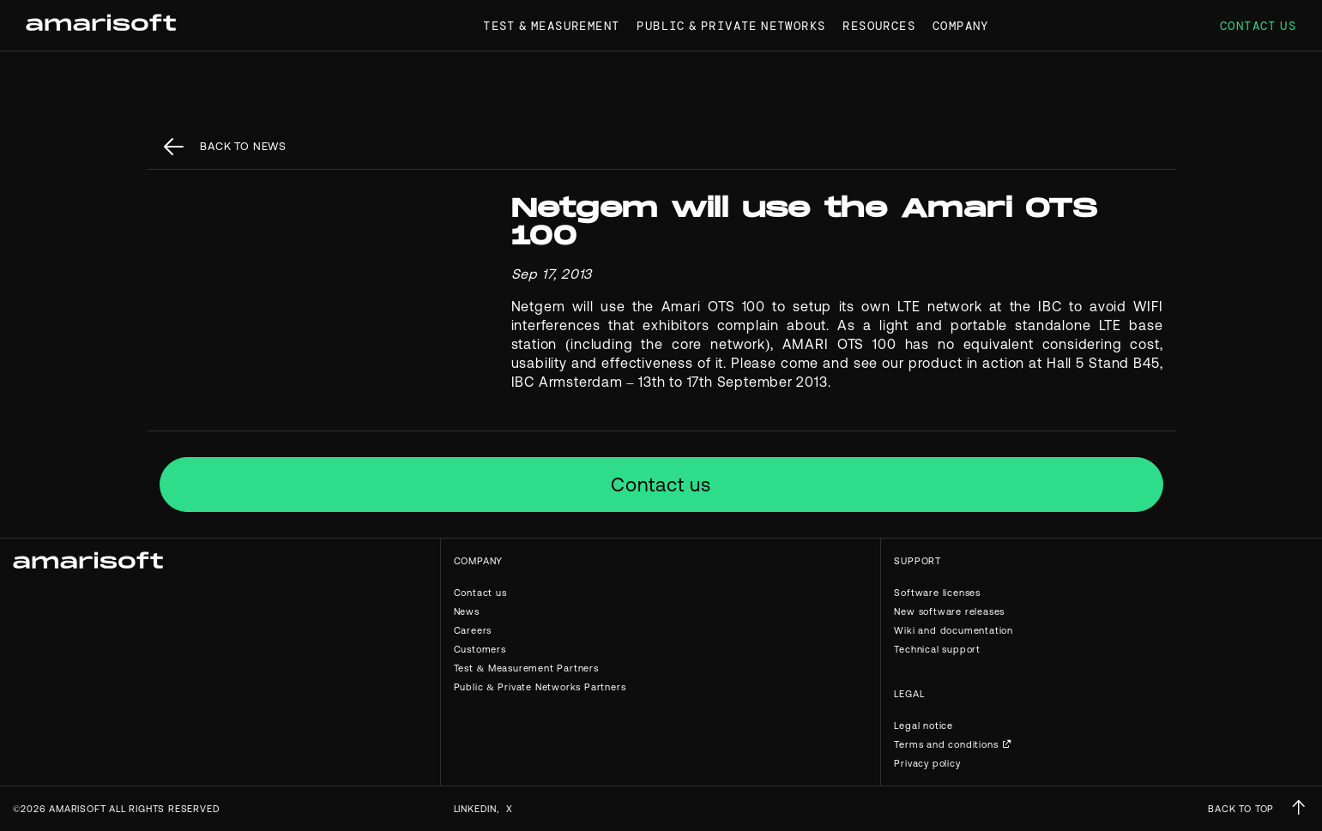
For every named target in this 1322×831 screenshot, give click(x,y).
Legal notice (923, 725)
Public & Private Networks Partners (540, 687)
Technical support (937, 649)
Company (961, 26)
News (467, 611)
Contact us (1258, 26)
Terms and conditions (946, 744)
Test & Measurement (551, 26)
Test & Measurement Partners (526, 668)
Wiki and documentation (953, 630)
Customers (480, 649)
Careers (473, 630)
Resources (878, 26)
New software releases (949, 611)
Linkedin (475, 809)
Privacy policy (927, 763)
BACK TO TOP (1241, 809)
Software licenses (937, 592)
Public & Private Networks (731, 26)
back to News (243, 146)
